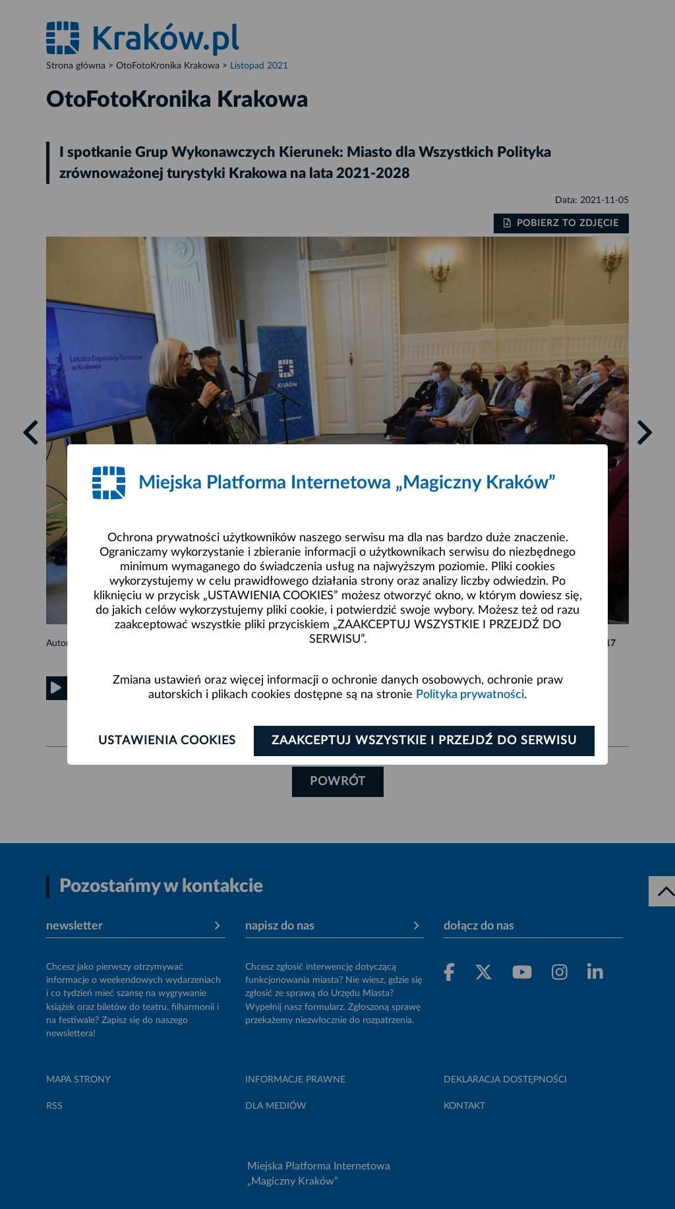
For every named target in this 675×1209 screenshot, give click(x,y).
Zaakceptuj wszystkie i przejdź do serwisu (424, 741)
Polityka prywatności (470, 695)
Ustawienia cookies (167, 741)
